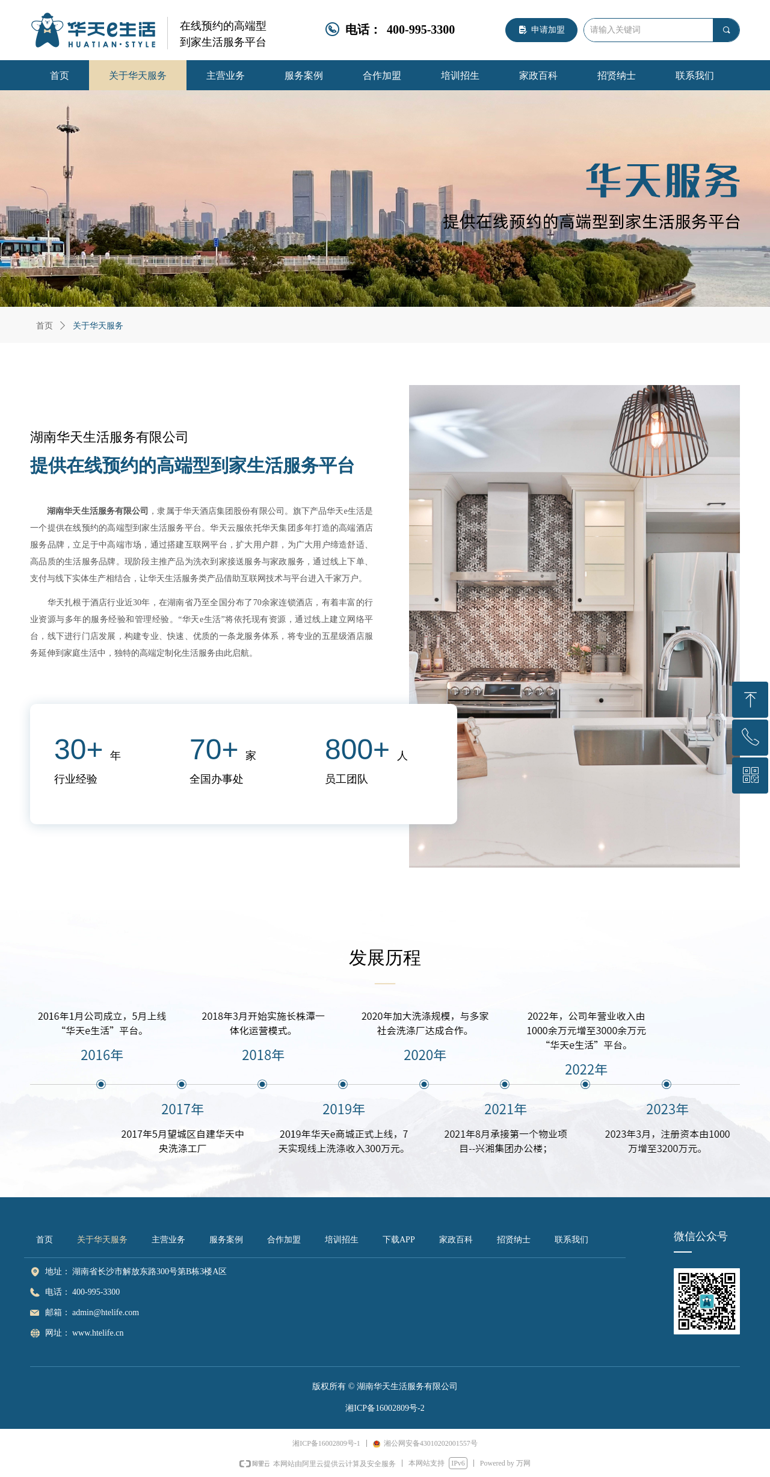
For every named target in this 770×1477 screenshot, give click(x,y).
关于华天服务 (98, 325)
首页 (44, 325)
